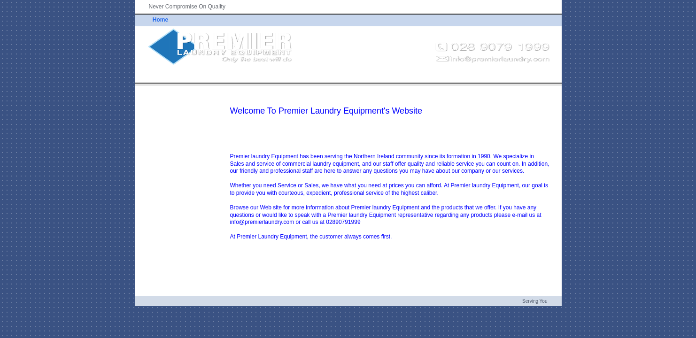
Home (160, 19)
